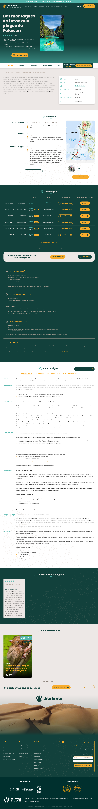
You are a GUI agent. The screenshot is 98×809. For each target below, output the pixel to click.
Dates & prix (33, 66)
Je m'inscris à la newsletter (83, 765)
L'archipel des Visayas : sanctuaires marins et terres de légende (17, 668)
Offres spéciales (50, 6)
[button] (80, 86)
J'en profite (68, 1)
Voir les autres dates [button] (48, 242)
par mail (49, 352)
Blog (65, 6)
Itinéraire (21, 66)
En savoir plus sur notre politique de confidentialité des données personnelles (83, 770)
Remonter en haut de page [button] (48, 681)
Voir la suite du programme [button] (33, 171)
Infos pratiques (47, 66)
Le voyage (10, 66)
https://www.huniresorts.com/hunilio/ (38, 461)
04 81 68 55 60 (65, 352)
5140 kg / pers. (78, 101)
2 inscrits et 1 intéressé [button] (48, 204)
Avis (59, 66)
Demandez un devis (80, 177)
